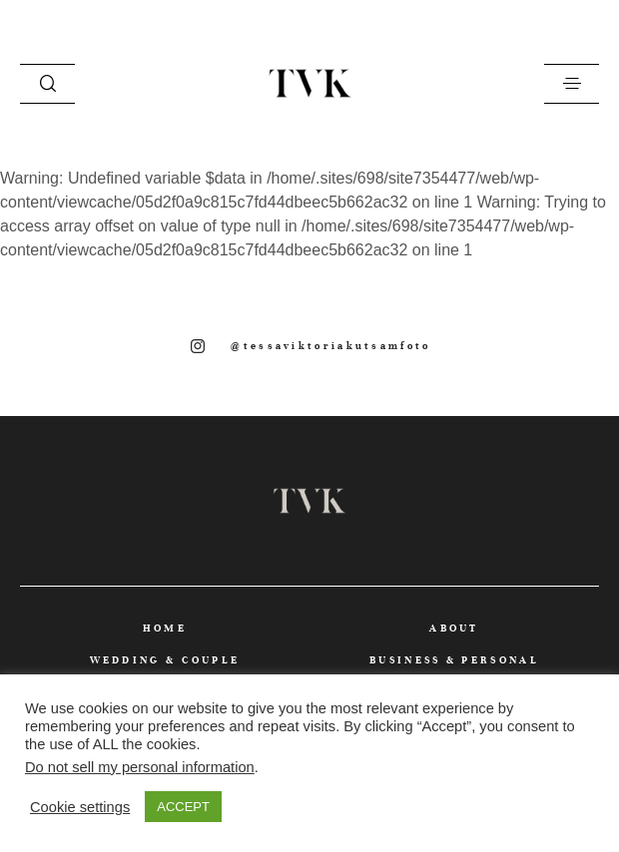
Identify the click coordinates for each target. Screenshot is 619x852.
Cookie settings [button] (80, 807)
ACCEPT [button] (183, 806)
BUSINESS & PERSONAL (454, 659)
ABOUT (454, 628)
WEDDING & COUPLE (165, 659)
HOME (165, 628)
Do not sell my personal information (140, 767)
